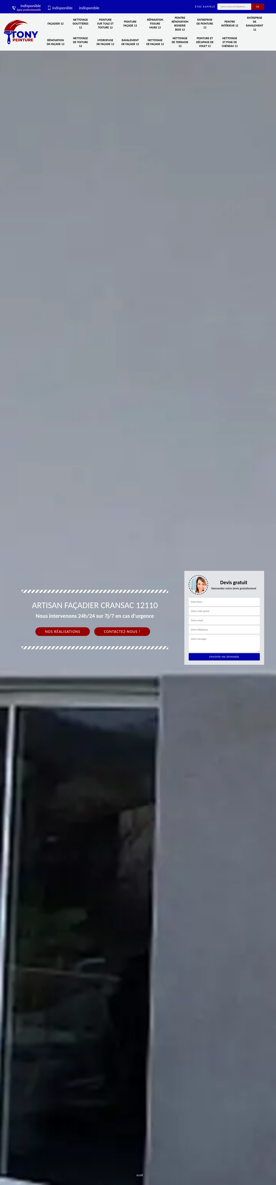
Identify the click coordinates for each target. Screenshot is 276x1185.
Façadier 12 (55, 23)
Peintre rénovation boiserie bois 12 (180, 23)
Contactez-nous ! (122, 631)
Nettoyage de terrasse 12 (180, 42)
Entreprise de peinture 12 (205, 23)
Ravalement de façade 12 (130, 42)
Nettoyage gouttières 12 (80, 23)
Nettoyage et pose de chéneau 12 (230, 42)
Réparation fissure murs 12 (155, 23)
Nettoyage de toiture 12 (80, 42)
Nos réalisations (62, 631)
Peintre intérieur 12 (229, 23)
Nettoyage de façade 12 (155, 42)
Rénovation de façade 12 (55, 42)
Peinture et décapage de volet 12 (205, 42)
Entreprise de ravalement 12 (254, 23)
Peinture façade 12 (130, 23)
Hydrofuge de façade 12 (105, 42)
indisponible (59, 8)
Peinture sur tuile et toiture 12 (105, 23)
